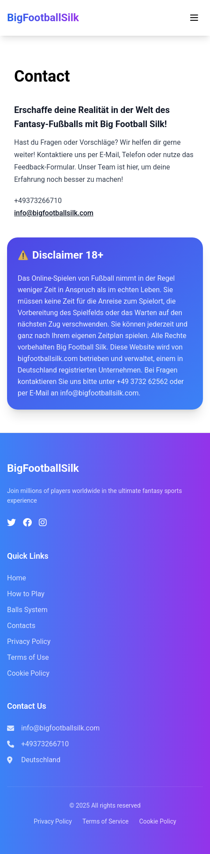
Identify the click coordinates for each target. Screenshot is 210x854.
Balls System (27, 610)
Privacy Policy (29, 641)
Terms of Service (105, 821)
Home (16, 578)
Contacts (21, 625)
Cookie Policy (28, 673)
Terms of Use (28, 657)
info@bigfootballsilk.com (54, 213)
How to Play (26, 594)
